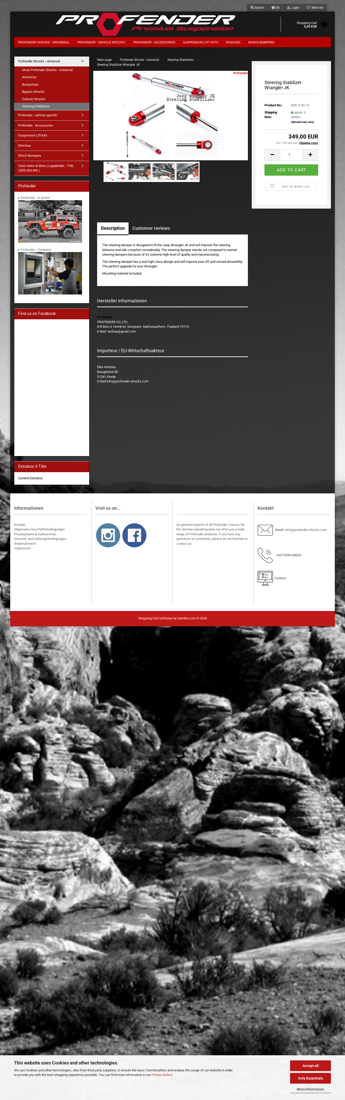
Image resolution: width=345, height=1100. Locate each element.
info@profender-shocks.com (306, 530)
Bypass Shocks (33, 92)
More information (310, 1089)
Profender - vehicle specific (101, 42)
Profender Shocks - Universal (44, 42)
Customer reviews (151, 228)
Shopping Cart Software (155, 618)
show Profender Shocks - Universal (47, 70)
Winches (233, 42)
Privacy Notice (162, 1075)
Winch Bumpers (261, 42)
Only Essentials (310, 1078)
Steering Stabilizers (36, 106)
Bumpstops (30, 84)
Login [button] (293, 7)
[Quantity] (291, 155)
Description (113, 228)
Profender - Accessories (154, 42)
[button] (275, 8)
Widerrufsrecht (25, 544)
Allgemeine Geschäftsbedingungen (39, 529)
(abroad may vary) (302, 122)
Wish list (315, 7)
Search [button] (257, 7)
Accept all (311, 1066)
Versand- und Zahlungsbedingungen (40, 539)
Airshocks (29, 77)
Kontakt (19, 525)
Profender (240, 73)
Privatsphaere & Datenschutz (35, 534)
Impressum (22, 548)
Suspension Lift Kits (200, 42)
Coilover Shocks (33, 99)
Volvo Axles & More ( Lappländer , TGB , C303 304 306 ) (46, 168)
